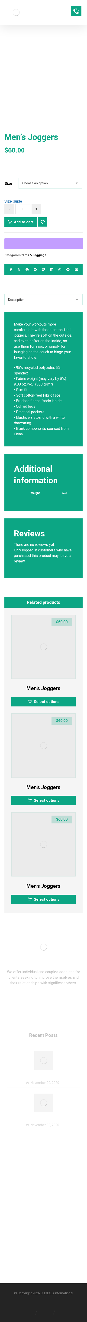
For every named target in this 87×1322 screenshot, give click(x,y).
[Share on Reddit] (35, 269)
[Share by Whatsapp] (60, 269)
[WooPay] (43, 243)
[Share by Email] (76, 269)
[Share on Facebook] (11, 269)
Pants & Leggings (33, 255)
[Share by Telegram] (68, 269)
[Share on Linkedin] (52, 269)
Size (8, 183)
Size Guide (13, 201)
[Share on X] (19, 269)
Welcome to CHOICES (43, 1077)
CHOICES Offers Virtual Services (43, 1119)
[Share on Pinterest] (27, 269)
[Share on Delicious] (43, 269)
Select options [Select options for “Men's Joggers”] (46, 702)
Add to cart (23, 222)
